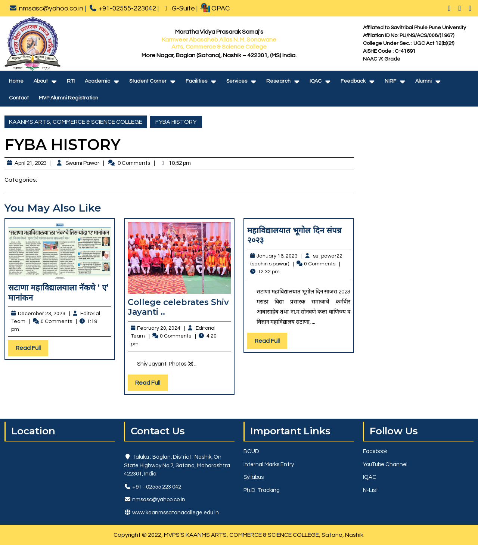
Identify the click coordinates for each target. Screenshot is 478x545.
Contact (19, 98)
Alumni (423, 81)
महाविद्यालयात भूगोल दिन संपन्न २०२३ (294, 235)
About (41, 81)
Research (278, 81)
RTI (71, 81)
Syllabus (253, 477)
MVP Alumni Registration (68, 98)
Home (16, 81)
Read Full (32, 349)
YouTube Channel (385, 464)
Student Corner (148, 81)
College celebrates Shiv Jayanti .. (178, 307)
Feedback (353, 81)
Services (236, 81)
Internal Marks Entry (268, 464)
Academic (97, 81)
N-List (370, 490)
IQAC (316, 81)
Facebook (375, 451)
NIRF (390, 81)
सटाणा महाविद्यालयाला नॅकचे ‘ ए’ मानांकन (58, 292)
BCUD (251, 451)
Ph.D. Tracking (261, 490)
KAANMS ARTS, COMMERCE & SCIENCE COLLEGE (75, 122)
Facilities (196, 81)
